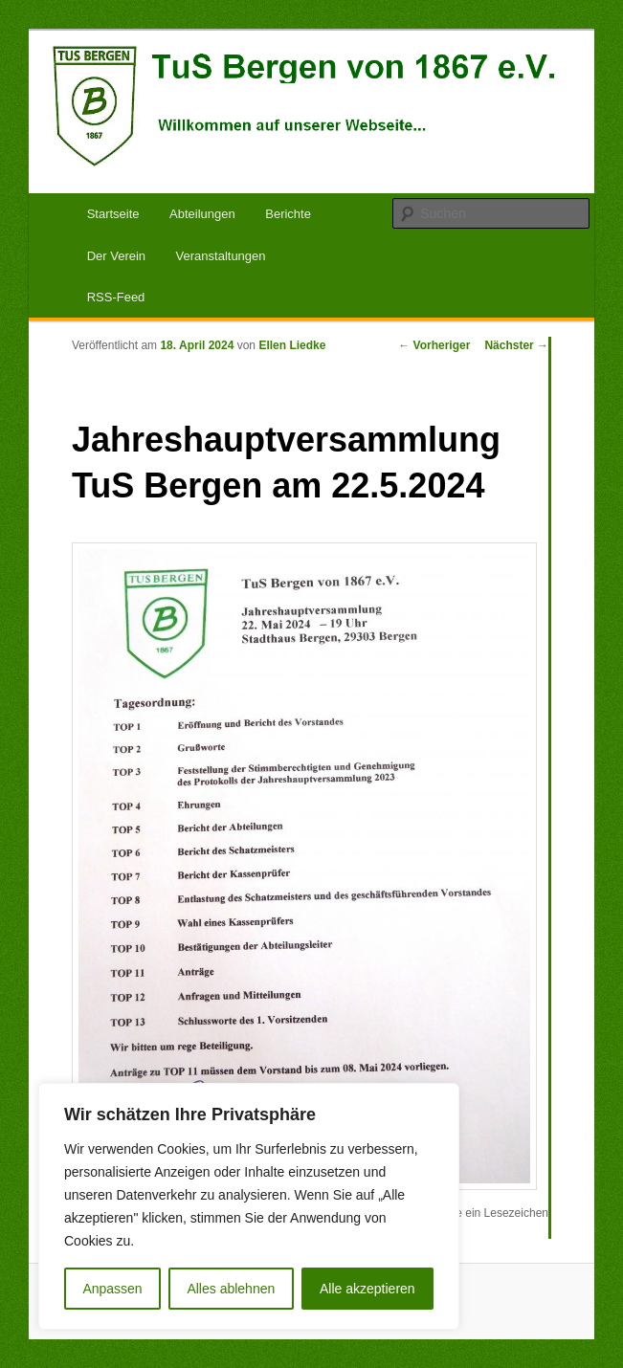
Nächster (516, 345)
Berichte (288, 214)
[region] (248, 1206)
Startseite (113, 214)
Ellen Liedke (291, 345)
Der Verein (116, 256)
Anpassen (112, 1288)
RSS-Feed (116, 297)
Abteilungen (202, 214)
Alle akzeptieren (367, 1288)
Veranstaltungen (221, 256)
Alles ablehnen (231, 1288)
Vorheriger (434, 345)
